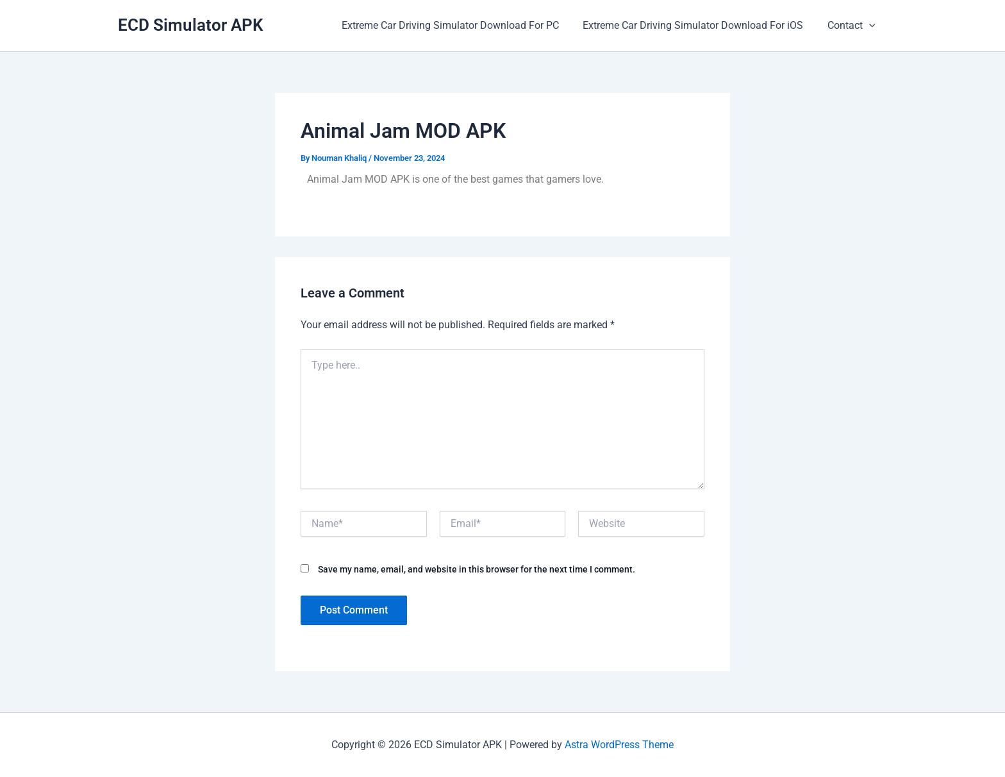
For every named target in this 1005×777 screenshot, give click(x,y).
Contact (853, 25)
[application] (870, 25)
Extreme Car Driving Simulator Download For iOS (698, 25)
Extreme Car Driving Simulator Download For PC (458, 25)
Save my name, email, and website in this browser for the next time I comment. (476, 569)
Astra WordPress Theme (619, 745)
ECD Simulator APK (190, 25)
